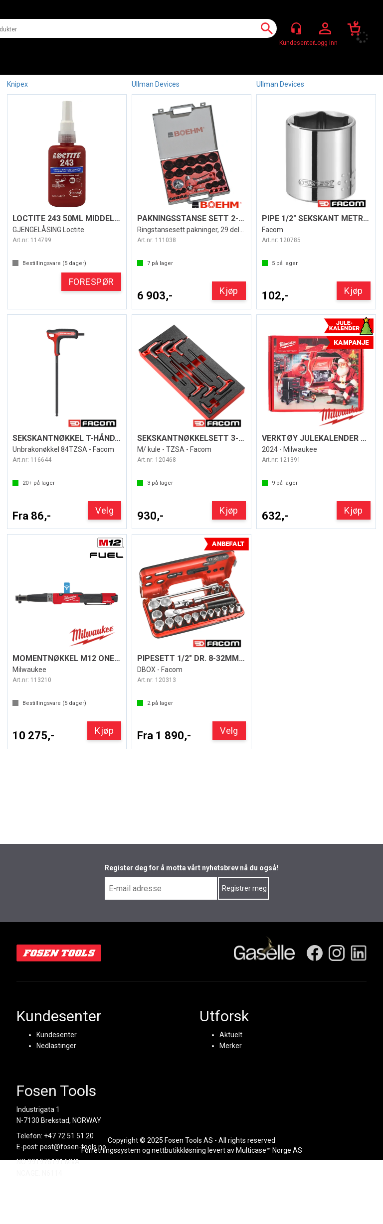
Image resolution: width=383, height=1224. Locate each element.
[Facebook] (315, 953)
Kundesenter (56, 1035)
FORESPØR (91, 281)
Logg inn (325, 29)
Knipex (17, 84)
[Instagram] (337, 953)
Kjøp (228, 290)
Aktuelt (230, 1035)
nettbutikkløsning (179, 1150)
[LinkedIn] (359, 953)
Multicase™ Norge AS (269, 1150)
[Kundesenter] (296, 28)
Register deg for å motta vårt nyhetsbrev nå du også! (191, 868)
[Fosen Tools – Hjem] (58, 953)
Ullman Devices (156, 84)
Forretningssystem (111, 1150)
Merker (230, 1046)
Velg (104, 510)
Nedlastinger (56, 1046)
